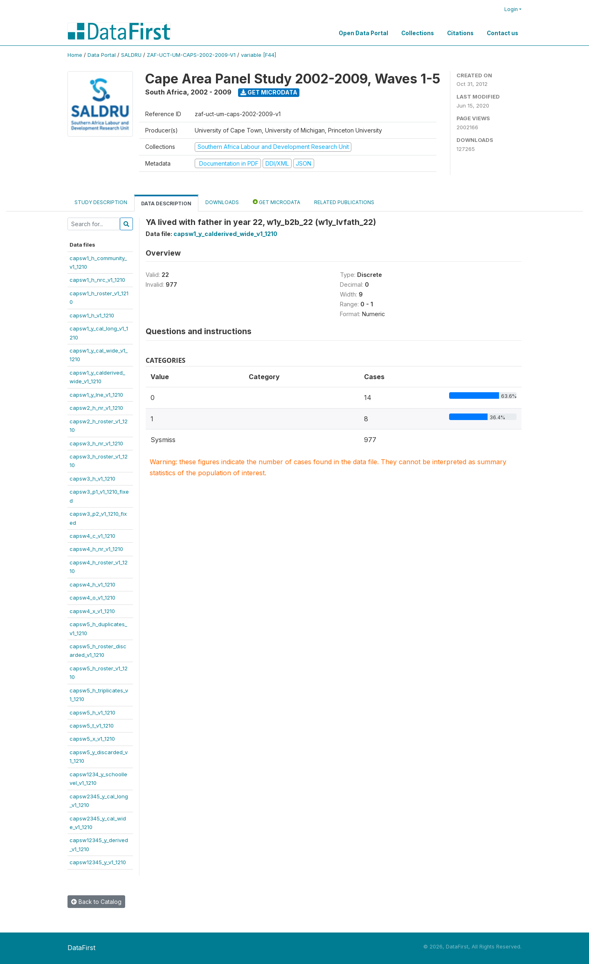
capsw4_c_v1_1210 (92, 536)
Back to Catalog (96, 901)
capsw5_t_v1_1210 (92, 725)
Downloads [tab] (222, 202)
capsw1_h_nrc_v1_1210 (97, 279)
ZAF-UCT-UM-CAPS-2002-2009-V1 (191, 55)
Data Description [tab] (166, 203)
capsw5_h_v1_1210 (92, 712)
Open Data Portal (363, 33)
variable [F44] (258, 55)
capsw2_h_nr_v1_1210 (96, 407)
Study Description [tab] (100, 202)
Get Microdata (269, 92)
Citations (460, 33)
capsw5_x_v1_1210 (92, 738)
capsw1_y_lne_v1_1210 (96, 394)
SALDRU (131, 55)
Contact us (502, 33)
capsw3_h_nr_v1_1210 (96, 443)
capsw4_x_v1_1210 (92, 611)
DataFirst (81, 948)
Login (511, 9)
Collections (417, 33)
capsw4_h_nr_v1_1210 (96, 549)
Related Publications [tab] (344, 202)
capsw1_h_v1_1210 (92, 315)
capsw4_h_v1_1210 (92, 584)
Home (74, 55)
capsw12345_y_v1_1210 (98, 862)
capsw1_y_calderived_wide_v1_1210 (225, 233)
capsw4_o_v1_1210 (92, 597)
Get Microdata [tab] (276, 201)
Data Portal (102, 55)
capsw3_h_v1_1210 (92, 478)
